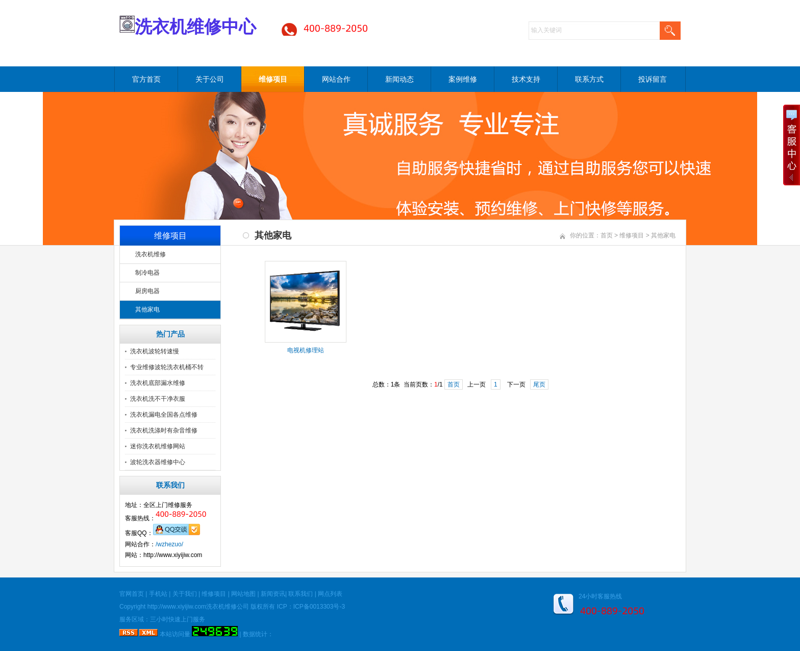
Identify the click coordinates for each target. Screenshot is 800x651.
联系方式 (589, 79)
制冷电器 (147, 272)
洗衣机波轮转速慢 (154, 351)
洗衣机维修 (150, 254)
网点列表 (330, 593)
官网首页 (131, 593)
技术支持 (526, 79)
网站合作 (336, 79)
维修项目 (273, 79)
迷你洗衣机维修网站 (157, 446)
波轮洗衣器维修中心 (157, 462)
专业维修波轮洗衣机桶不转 (167, 367)
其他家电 (147, 309)
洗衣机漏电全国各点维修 (163, 414)
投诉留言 (652, 79)
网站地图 (243, 593)
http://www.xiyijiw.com (176, 606)
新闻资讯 (273, 593)
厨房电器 (147, 291)
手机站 (158, 593)
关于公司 (209, 79)
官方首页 (146, 79)
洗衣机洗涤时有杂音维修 (163, 430)
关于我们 (184, 593)
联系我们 (300, 593)
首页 (607, 235)
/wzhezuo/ (169, 544)
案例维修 (462, 79)
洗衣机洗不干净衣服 (157, 398)
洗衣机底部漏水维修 (157, 383)
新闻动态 (399, 79)
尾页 (539, 384)
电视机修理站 (305, 350)
